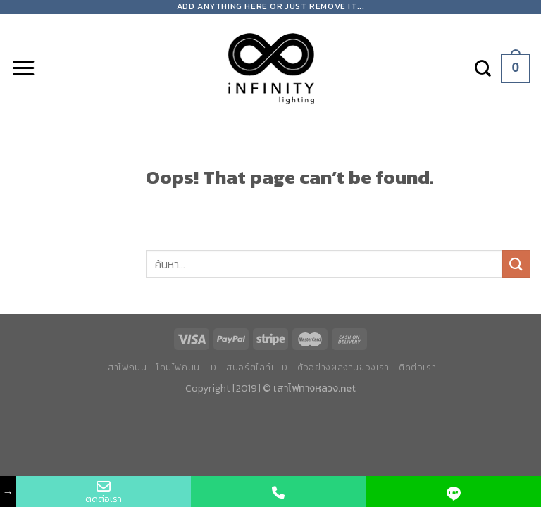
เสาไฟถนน (126, 367)
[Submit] (516, 263)
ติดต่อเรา (417, 367)
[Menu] (23, 68)
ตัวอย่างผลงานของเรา (343, 367)
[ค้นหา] (483, 68)
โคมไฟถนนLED (186, 367)
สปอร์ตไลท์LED (257, 367)
